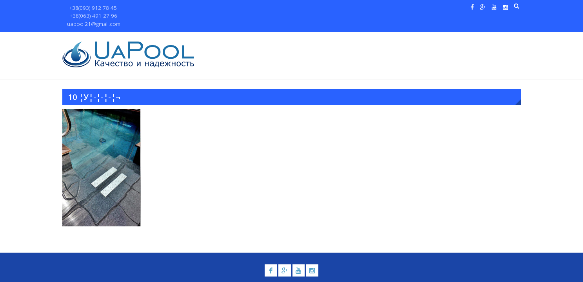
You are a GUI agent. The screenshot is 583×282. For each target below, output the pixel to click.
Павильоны (439, 39)
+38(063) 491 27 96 (142, 8)
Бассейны (270, 39)
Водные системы (386, 39)
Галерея (345, 39)
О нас (242, 39)
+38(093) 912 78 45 (90, 8)
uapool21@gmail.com (197, 8)
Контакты (483, 39)
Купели (308, 39)
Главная (216, 39)
